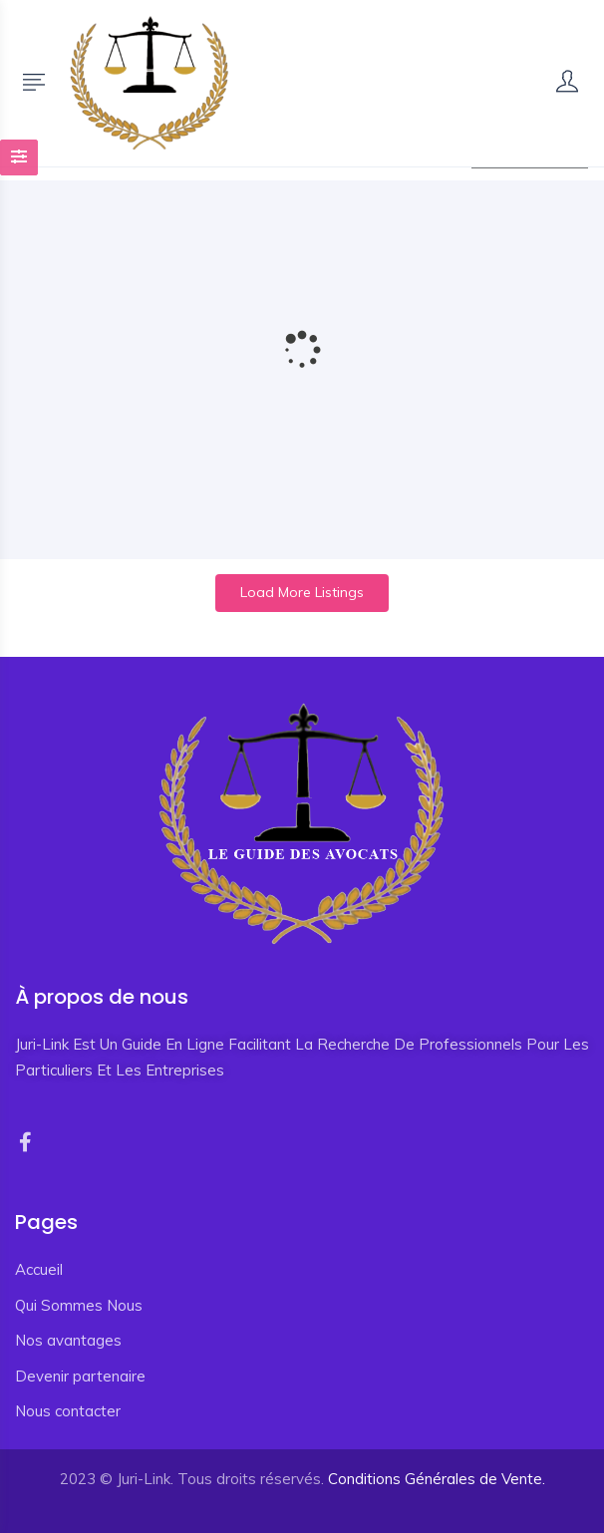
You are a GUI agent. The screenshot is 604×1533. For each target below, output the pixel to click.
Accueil (39, 1269)
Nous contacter (68, 1410)
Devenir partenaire (80, 1376)
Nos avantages (68, 1340)
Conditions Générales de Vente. (436, 1478)
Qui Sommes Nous (79, 1305)
